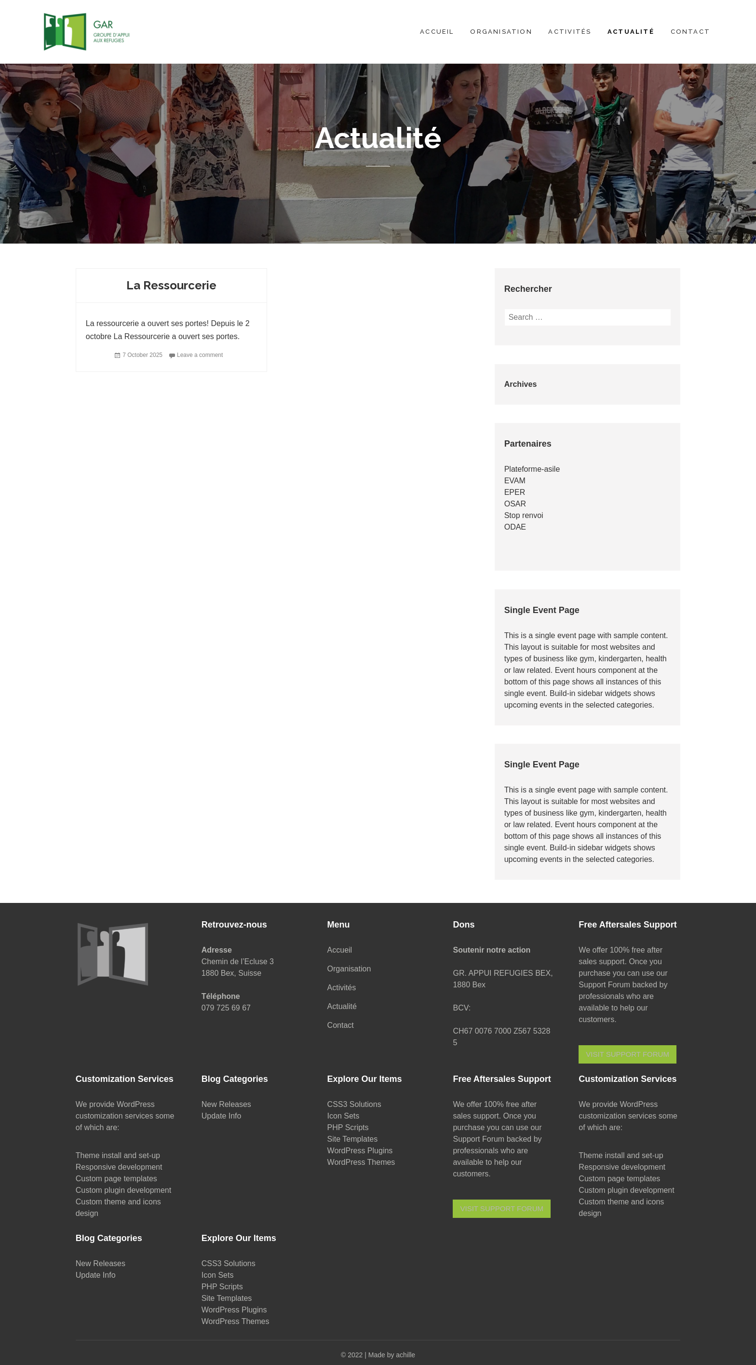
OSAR (515, 504)
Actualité (631, 31)
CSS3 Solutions (354, 1104)
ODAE (515, 527)
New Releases (226, 1104)
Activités (569, 31)
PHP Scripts (348, 1127)
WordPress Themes (361, 1162)
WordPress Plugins (360, 1151)
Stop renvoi (523, 515)
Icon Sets (343, 1116)
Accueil (437, 31)
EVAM (515, 481)
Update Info (222, 1116)
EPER (515, 492)
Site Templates (352, 1139)
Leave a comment (200, 355)
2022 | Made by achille (381, 1355)
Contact (690, 31)
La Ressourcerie (171, 285)
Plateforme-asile (532, 469)
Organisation (501, 31)
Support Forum (604, 985)
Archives (520, 384)
